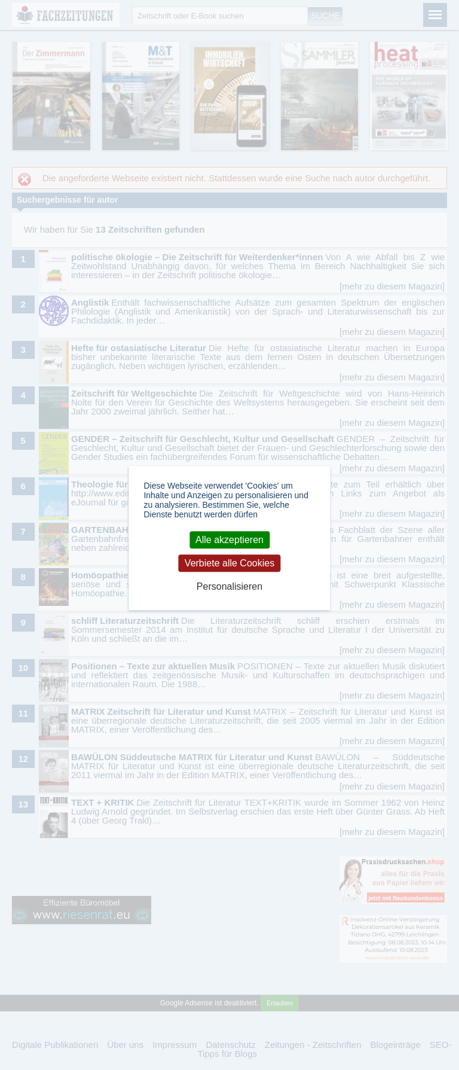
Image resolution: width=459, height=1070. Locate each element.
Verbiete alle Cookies (229, 563)
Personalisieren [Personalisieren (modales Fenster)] (229, 586)
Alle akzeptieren (229, 540)
